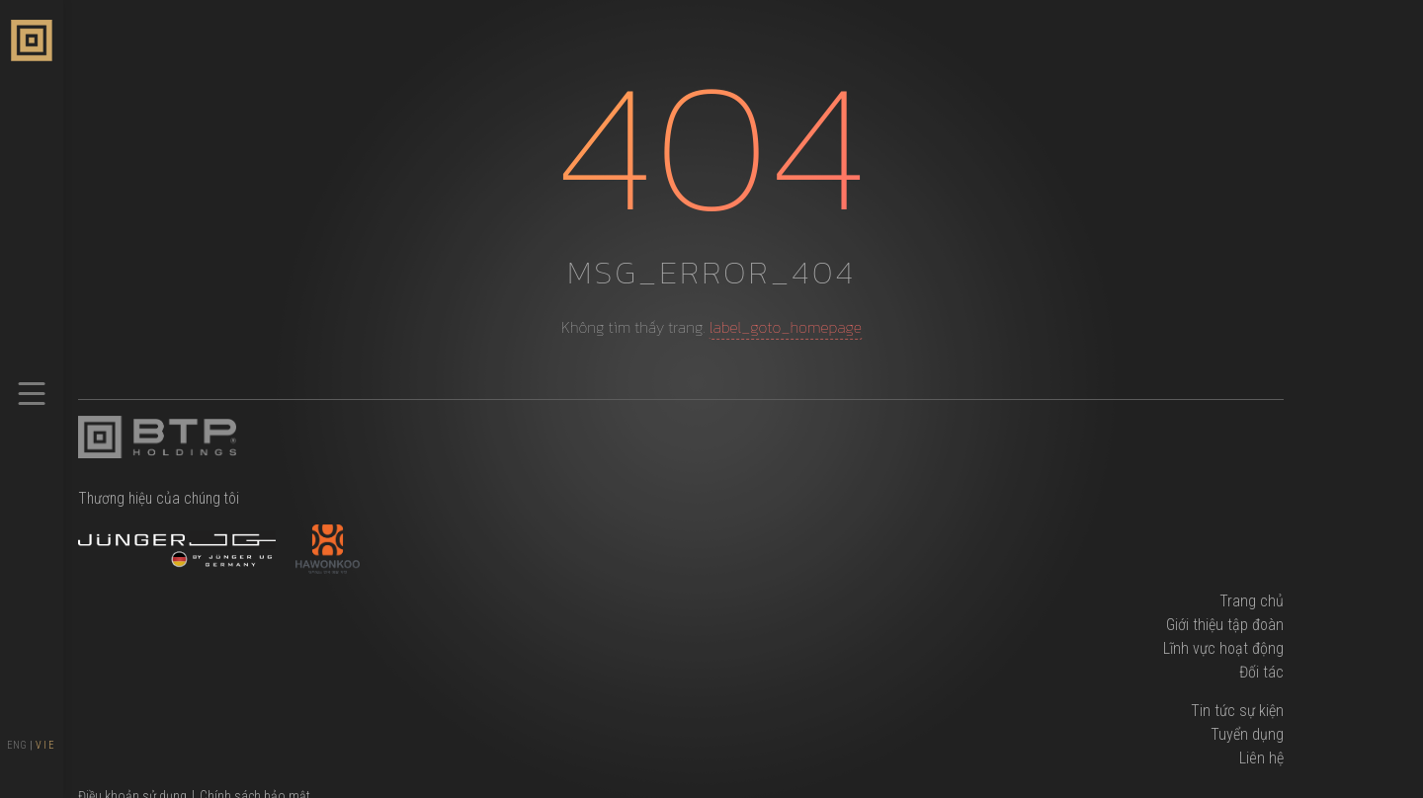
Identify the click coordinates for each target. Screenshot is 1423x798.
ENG (17, 745)
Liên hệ (1261, 758)
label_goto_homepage (786, 327)
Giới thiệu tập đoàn (1225, 624)
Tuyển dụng (1247, 734)
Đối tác (1261, 672)
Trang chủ (1251, 601)
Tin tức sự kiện (1237, 710)
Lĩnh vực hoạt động (1223, 648)
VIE (46, 745)
